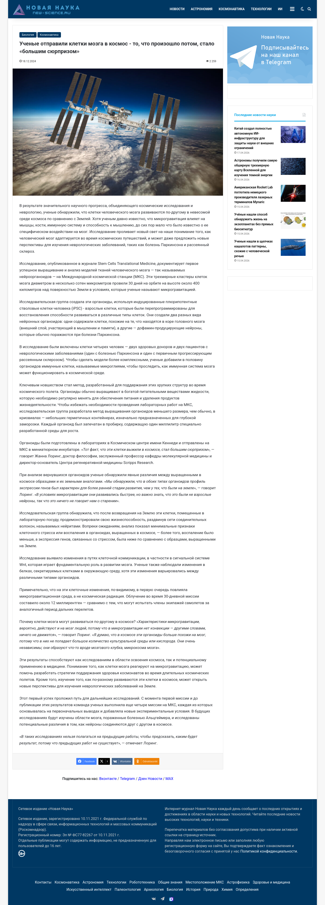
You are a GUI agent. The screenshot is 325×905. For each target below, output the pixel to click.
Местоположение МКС (205, 882)
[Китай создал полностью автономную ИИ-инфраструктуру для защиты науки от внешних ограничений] (293, 134)
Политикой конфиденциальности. (269, 851)
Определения (247, 889)
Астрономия (202, 9)
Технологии (261, 9)
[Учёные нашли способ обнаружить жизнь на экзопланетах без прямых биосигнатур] (293, 220)
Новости (177, 9)
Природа (211, 889)
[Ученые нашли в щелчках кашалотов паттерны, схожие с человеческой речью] (293, 247)
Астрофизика (238, 882)
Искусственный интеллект (89, 889)
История (193, 889)
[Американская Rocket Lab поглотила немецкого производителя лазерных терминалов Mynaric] (293, 193)
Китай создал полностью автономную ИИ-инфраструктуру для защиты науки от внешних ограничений (254, 138)
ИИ (280, 9)
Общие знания (170, 882)
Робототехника (142, 882)
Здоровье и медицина (271, 882)
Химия (226, 889)
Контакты (43, 882)
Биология (28, 34)
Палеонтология (128, 889)
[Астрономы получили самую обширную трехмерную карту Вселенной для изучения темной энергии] (293, 166)
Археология (154, 889)
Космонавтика (232, 9)
